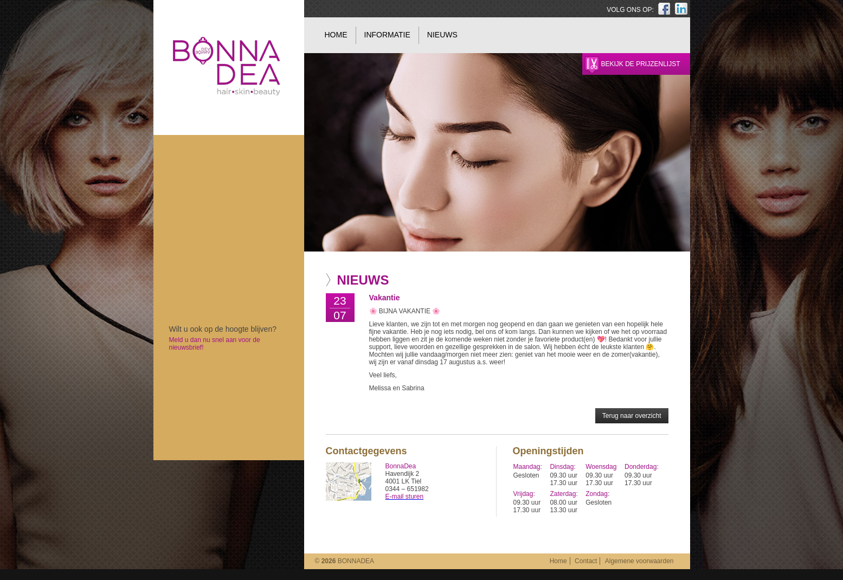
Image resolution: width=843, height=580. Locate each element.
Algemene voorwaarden (639, 561)
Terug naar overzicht (631, 416)
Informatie (387, 34)
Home (336, 34)
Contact (586, 561)
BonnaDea (226, 526)
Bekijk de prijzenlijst (640, 64)
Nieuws (442, 34)
